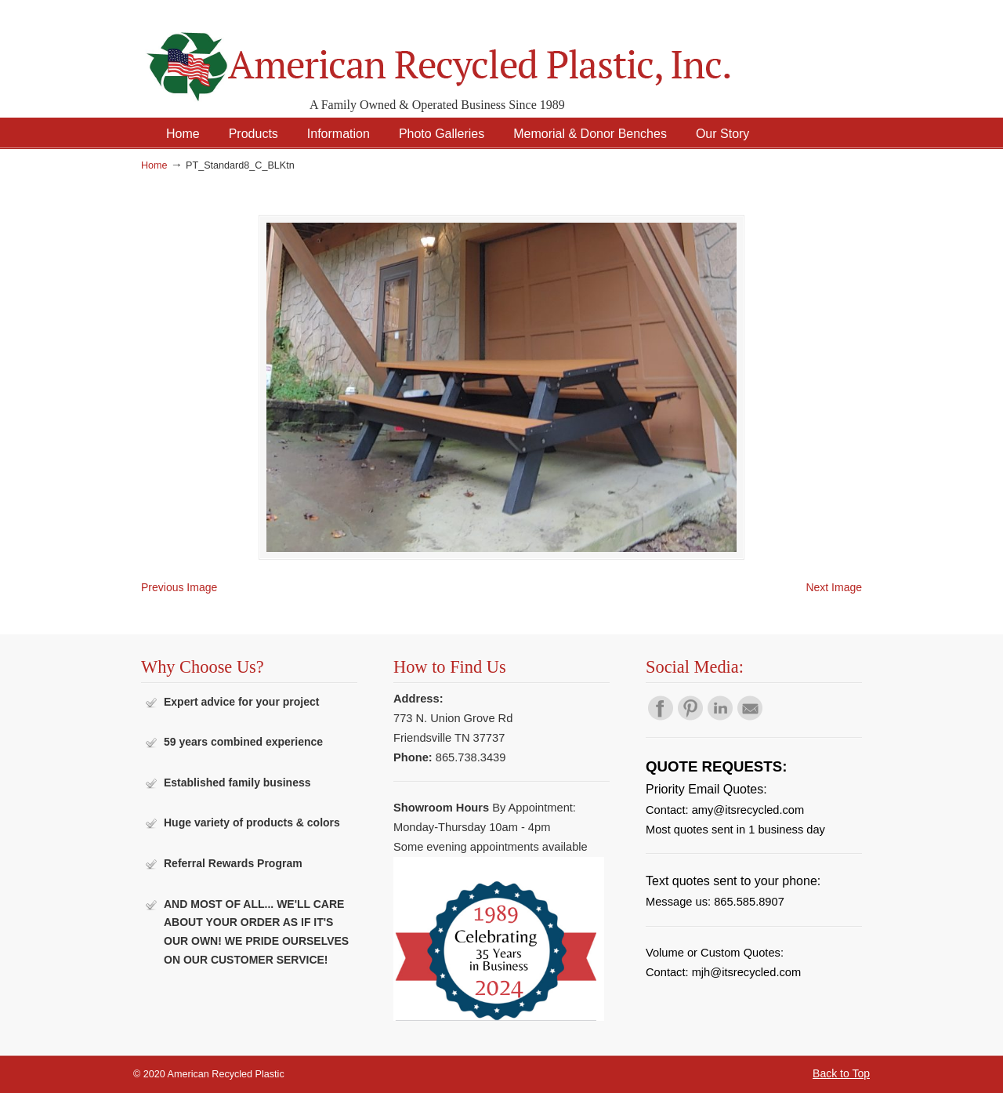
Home (154, 165)
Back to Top (841, 1073)
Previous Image (179, 587)
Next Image (834, 587)
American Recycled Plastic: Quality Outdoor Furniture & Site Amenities (478, 54)
